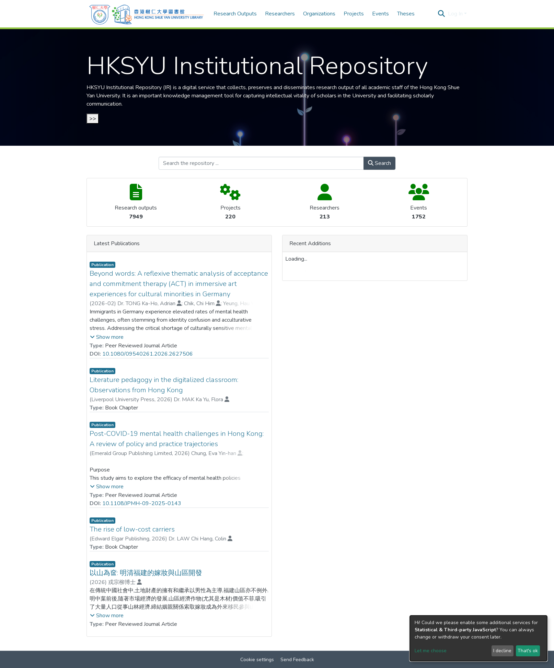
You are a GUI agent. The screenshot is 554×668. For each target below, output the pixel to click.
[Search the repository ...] (261, 163)
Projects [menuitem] (354, 13)
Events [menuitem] (380, 13)
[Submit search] (441, 14)
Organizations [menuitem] (319, 13)
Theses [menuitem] (406, 13)
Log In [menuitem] (455, 13)
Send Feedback (297, 659)
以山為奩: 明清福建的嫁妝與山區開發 (146, 572)
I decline (502, 650)
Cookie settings (257, 659)
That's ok (528, 650)
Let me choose (431, 650)
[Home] (146, 14)
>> (92, 118)
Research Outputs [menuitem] (235, 13)
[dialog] (478, 638)
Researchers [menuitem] (280, 13)
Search (379, 163)
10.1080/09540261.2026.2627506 (147, 354)
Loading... (296, 259)
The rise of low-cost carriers (132, 529)
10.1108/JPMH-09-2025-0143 (141, 503)
